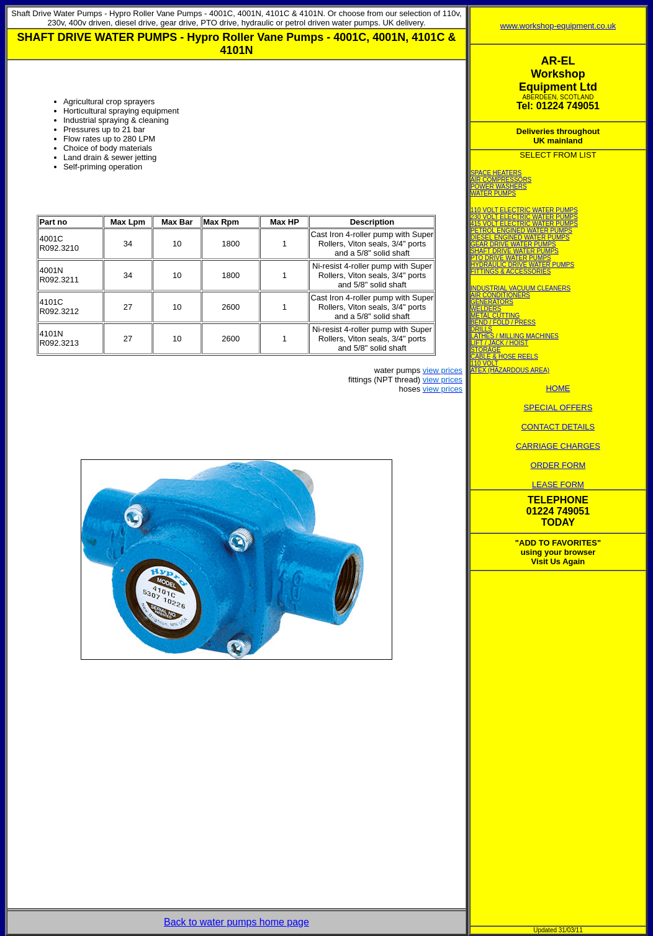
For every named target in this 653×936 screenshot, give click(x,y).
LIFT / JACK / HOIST (499, 343)
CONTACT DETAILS (558, 426)
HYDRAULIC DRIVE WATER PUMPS (522, 264)
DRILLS (481, 329)
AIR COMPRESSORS (501, 179)
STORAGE (486, 349)
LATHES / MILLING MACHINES (515, 336)
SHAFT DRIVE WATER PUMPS (515, 251)
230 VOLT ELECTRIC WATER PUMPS (524, 217)
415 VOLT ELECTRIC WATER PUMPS (524, 223)
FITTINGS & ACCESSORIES (511, 271)
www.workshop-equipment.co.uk (558, 25)
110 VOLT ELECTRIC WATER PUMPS (524, 210)
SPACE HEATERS (496, 172)
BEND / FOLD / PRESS (503, 322)
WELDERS (486, 308)
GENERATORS (492, 302)
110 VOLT (484, 363)
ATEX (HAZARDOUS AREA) (510, 370)
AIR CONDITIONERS (500, 295)
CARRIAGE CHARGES (558, 446)
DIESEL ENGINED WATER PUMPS (520, 237)
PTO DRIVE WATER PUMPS (511, 257)
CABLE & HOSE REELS (504, 356)
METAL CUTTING (495, 315)
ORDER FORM (558, 465)
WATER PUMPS (493, 193)
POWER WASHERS (499, 186)
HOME (558, 388)
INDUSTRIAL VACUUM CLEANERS (520, 288)
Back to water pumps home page (236, 922)
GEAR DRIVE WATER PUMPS (513, 244)
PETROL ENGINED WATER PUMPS (521, 230)
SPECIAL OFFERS (558, 407)
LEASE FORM (558, 484)
